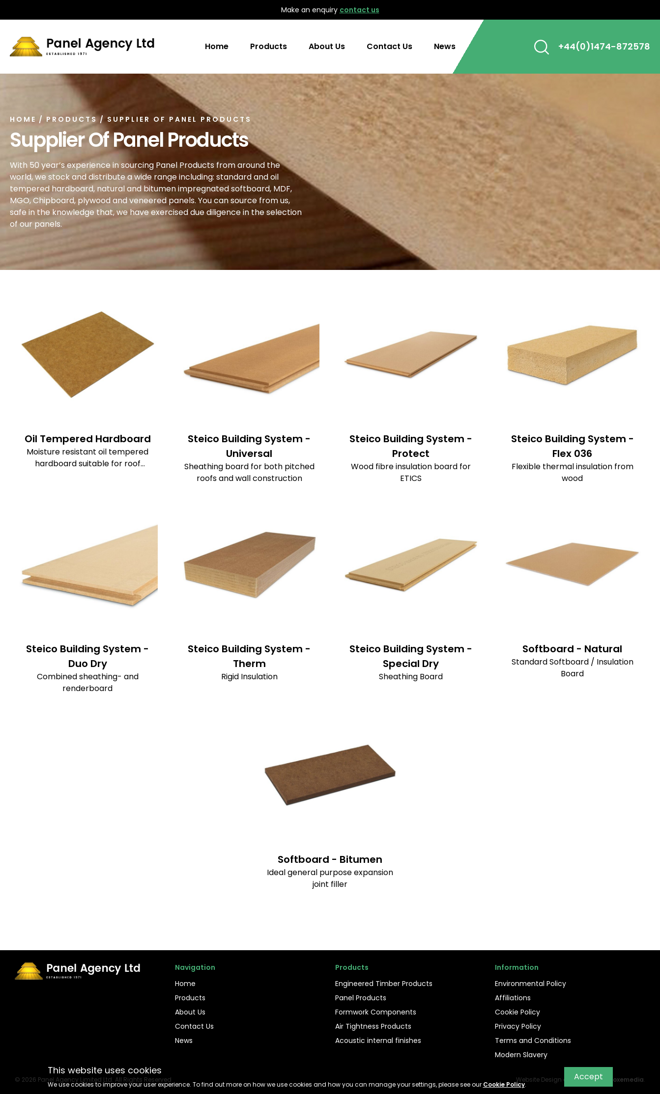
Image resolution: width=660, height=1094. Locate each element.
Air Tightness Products (373, 1026)
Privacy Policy (518, 1026)
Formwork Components (375, 1012)
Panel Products (360, 998)
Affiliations (513, 998)
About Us (327, 46)
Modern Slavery (521, 1055)
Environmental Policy (530, 983)
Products (268, 46)
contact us (359, 10)
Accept (588, 1076)
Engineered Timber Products (383, 983)
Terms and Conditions (533, 1040)
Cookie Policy (517, 1012)
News (445, 46)
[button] (541, 46)
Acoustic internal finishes (378, 1040)
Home (217, 46)
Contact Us (389, 46)
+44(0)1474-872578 (604, 46)
